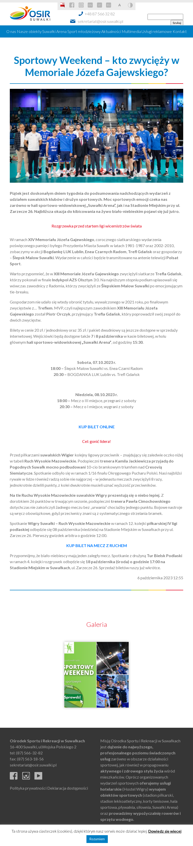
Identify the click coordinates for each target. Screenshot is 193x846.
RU (109, 5)
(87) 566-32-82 (29, 752)
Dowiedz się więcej (164, 831)
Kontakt (180, 31)
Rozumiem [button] (97, 839)
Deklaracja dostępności (67, 788)
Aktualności (111, 31)
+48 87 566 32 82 (100, 13)
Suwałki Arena (54, 31)
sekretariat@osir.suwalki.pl (100, 21)
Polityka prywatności (28, 788)
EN (90, 5)
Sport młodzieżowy (84, 31)
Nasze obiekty (29, 31)
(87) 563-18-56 (30, 758)
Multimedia (131, 31)
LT (99, 5)
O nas (11, 31)
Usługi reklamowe (156, 31)
